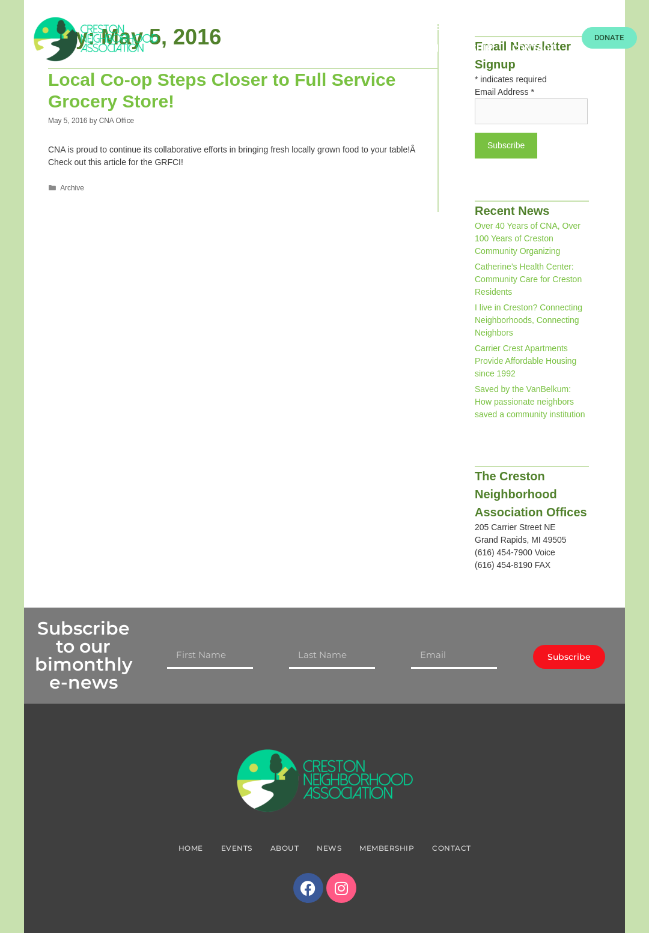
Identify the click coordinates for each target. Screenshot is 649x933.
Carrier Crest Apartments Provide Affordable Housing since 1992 (525, 360)
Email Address (504, 92)
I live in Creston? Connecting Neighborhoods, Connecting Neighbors (528, 320)
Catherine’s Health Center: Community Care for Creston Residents (528, 279)
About (493, 26)
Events (440, 26)
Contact (534, 48)
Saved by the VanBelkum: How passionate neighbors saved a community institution (530, 401)
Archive (72, 188)
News (542, 26)
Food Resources (361, 26)
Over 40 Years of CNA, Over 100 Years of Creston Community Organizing (527, 238)
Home (288, 26)
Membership (461, 48)
